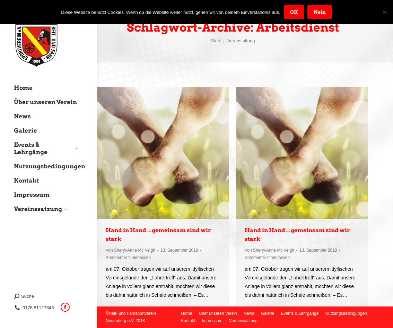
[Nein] (384, 12)
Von (130, 250)
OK (294, 12)
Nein (320, 12)
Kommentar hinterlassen (128, 257)
